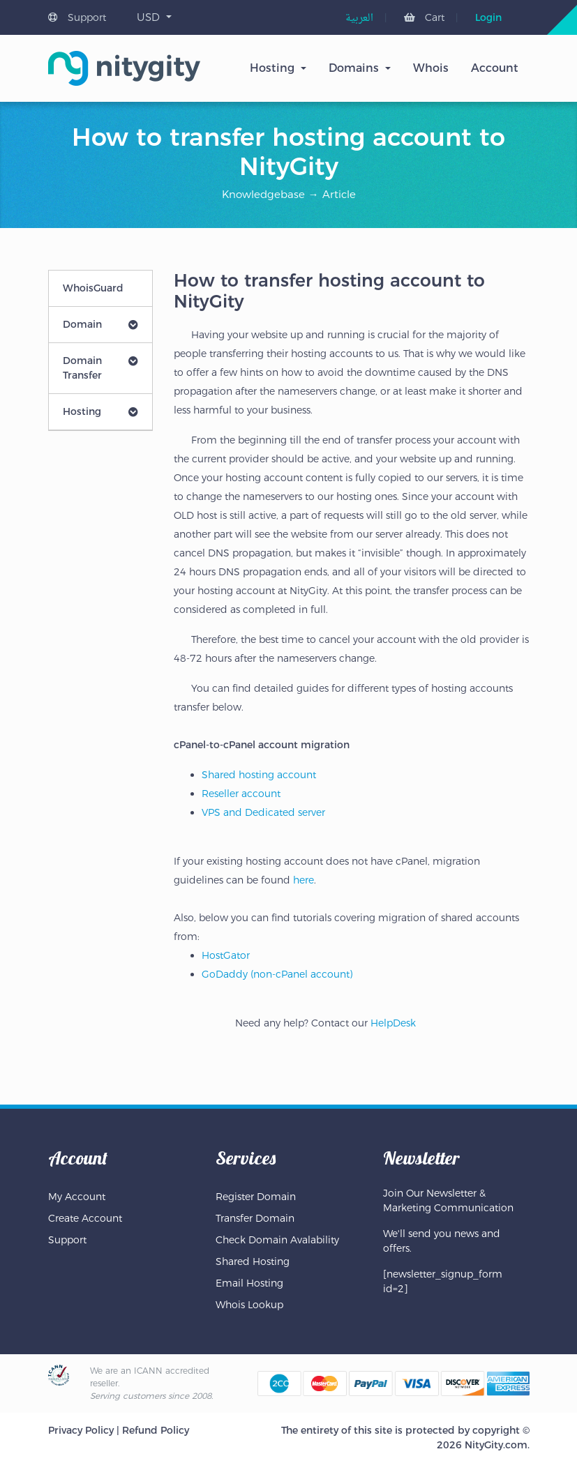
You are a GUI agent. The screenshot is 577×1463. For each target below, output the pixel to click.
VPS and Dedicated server (263, 812)
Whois (431, 68)
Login (488, 17)
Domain (100, 324)
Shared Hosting (253, 1261)
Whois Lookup (249, 1304)
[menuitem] (359, 18)
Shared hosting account (259, 774)
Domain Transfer (100, 367)
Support (77, 17)
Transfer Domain (255, 1218)
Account (494, 68)
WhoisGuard (93, 288)
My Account (76, 1196)
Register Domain (256, 1196)
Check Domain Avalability (277, 1240)
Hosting (272, 68)
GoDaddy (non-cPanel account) (277, 974)
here (303, 880)
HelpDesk (393, 1023)
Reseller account (241, 793)
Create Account (85, 1218)
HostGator (226, 955)
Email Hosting (249, 1283)
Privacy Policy (81, 1430)
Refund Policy (155, 1430)
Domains (354, 68)
